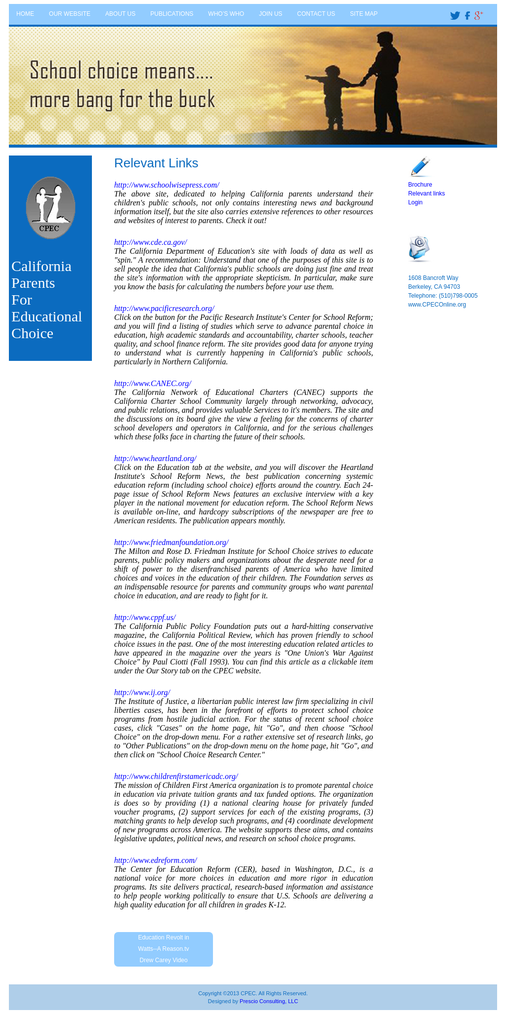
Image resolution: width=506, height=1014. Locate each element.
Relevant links (426, 193)
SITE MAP (364, 13)
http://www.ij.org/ (142, 692)
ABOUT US (120, 13)
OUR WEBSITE (69, 13)
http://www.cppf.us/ (144, 617)
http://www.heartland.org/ (155, 458)
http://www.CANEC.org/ (152, 383)
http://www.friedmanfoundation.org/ (171, 542)
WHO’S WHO (226, 13)
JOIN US (270, 13)
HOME (25, 13)
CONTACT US (316, 13)
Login (415, 202)
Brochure (420, 184)
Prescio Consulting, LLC (269, 1001)
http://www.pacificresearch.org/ (164, 308)
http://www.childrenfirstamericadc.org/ (176, 776)
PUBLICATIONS (171, 13)
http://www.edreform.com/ (155, 860)
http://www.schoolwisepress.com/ (166, 185)
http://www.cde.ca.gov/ (150, 242)
